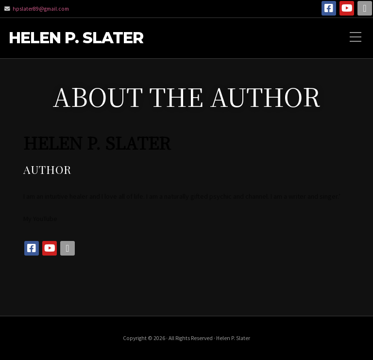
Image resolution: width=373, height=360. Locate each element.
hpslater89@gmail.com (41, 8)
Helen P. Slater (76, 38)
